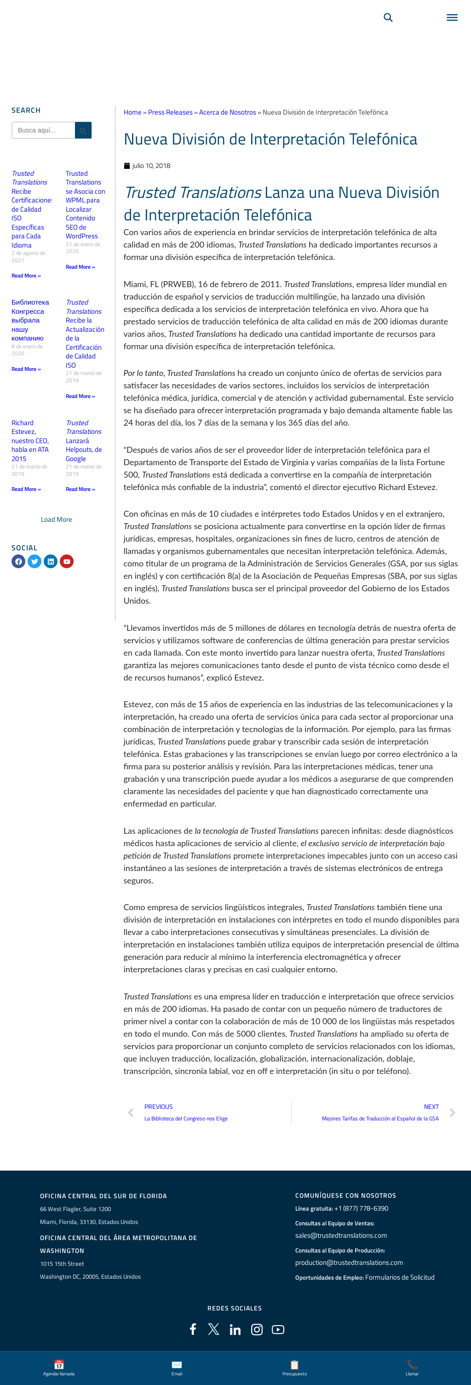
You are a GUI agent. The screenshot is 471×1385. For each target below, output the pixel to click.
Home (133, 112)
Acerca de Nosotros (227, 112)
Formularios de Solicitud (400, 1277)
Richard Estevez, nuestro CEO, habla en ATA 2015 (30, 440)
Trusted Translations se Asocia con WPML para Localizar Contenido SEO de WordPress (85, 205)
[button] (56, 519)
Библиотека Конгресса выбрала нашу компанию (30, 320)
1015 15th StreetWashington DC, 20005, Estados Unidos (90, 1271)
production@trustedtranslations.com (347, 1263)
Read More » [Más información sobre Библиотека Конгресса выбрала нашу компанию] (26, 368)
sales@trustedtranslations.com (340, 1236)
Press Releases (170, 112)
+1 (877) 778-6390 (361, 1208)
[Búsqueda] (388, 30)
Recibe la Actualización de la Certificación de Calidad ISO (85, 333)
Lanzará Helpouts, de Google (84, 440)
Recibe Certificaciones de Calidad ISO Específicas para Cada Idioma (32, 209)
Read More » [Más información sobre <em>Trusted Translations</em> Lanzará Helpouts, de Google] (80, 489)
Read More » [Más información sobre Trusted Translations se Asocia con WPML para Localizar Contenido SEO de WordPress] (80, 266)
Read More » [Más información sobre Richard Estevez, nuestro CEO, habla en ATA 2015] (26, 489)
